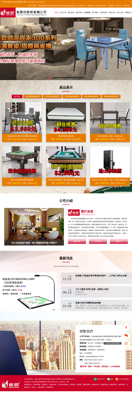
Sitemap (62, 382)
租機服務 (87, 12)
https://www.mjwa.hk (92, 363)
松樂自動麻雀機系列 (72, 96)
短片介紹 (120, 12)
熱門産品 (17, 96)
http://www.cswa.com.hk (94, 360)
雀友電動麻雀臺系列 (91, 96)
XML (67, 382)
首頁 (56, 12)
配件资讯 (79, 12)
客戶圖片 (95, 12)
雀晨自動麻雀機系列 (33, 96)
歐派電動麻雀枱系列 (111, 96)
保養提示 (128, 12)
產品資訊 (71, 12)
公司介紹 (63, 12)
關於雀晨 (77, 241)
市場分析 (111, 12)
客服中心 (119, 241)
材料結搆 (103, 12)
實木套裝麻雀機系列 (52, 96)
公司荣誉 (98, 241)
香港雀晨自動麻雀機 (38, 382)
